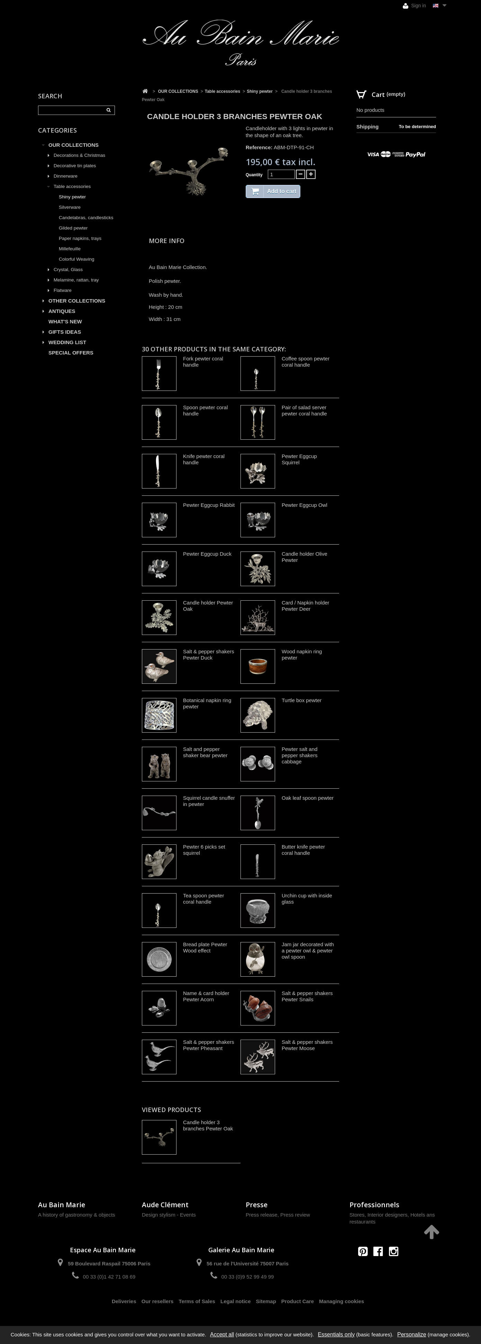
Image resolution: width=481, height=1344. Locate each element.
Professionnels (374, 1204)
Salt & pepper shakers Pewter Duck (208, 654)
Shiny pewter (72, 196)
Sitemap (266, 1301)
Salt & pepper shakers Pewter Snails (307, 996)
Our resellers (158, 1301)
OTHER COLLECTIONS (76, 301)
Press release (262, 1215)
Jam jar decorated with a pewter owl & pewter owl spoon (308, 950)
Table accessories (72, 186)
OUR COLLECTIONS (73, 145)
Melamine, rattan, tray (76, 280)
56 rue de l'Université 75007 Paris (248, 1263)
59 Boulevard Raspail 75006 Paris (109, 1263)
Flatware (63, 290)
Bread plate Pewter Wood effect (205, 947)
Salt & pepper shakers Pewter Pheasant (208, 1045)
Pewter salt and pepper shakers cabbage (299, 755)
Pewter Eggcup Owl (304, 505)
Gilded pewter (73, 228)
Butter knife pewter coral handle (303, 850)
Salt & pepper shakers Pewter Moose (307, 1045)
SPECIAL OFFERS (70, 353)
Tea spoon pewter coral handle (203, 899)
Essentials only (336, 1334)
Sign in (414, 6)
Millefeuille (70, 248)
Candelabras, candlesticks (86, 217)
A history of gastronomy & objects (76, 1215)
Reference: (259, 147)
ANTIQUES (61, 311)
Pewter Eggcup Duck (207, 554)
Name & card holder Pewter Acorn (206, 996)
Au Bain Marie (61, 1204)
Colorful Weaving (76, 259)
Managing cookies (341, 1301)
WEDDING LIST (67, 342)
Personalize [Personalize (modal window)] (411, 1334)
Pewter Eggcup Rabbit (209, 505)
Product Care (297, 1301)
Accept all (222, 1334)
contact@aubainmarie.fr (380, 1266)
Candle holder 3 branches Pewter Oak (208, 1125)
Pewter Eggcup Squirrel (299, 459)
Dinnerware (66, 176)
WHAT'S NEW (65, 321)
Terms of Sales (197, 1301)
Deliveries (124, 1301)
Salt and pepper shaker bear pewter (205, 752)
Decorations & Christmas (79, 155)
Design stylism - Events (169, 1215)
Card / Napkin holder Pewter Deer (305, 606)
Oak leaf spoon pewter (308, 798)
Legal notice (235, 1301)
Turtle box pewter (301, 700)
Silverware (70, 207)
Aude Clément (165, 1204)
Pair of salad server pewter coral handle (304, 410)
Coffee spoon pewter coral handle (305, 362)
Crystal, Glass (68, 269)
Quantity (254, 174)
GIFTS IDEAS (64, 332)
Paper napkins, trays (80, 238)
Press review (295, 1215)
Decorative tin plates (75, 165)
